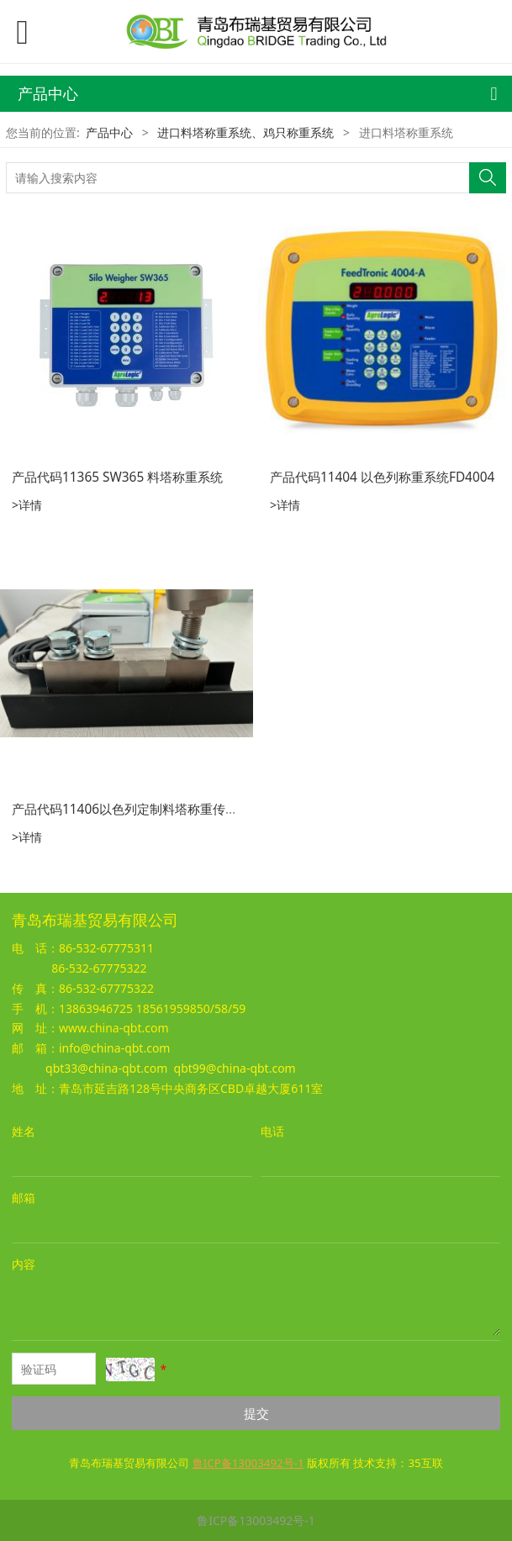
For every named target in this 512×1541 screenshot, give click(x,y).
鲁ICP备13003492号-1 (256, 1520)
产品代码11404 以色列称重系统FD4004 (382, 477)
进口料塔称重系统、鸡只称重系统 (245, 132)
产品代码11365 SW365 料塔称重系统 (117, 477)
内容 (23, 1264)
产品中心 (109, 132)
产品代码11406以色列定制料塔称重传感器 (131, 809)
